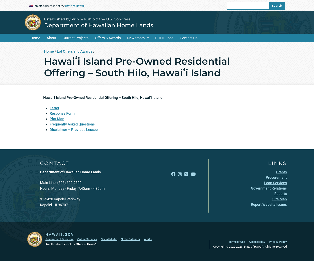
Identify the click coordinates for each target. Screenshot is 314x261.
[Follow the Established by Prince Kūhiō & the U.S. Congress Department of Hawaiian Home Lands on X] (186, 174)
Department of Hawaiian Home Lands (98, 25)
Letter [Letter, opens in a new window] (54, 108)
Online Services (87, 239)
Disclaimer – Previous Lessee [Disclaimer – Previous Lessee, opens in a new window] (74, 129)
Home (35, 38)
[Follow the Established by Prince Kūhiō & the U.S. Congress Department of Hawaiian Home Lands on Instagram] (180, 174)
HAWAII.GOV (59, 234)
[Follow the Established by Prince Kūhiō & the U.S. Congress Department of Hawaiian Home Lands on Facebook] (173, 174)
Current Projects (76, 38)
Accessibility (257, 241)
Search (277, 5)
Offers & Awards (108, 38)
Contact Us (188, 38)
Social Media (109, 239)
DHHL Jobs (164, 38)
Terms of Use (236, 241)
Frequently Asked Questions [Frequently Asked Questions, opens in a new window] (72, 124)
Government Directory (59, 239)
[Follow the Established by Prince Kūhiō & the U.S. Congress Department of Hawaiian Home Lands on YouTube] (193, 174)
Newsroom (136, 38)
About (51, 38)
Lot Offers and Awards (74, 51)
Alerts (148, 239)
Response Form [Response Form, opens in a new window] (62, 113)
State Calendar (130, 239)
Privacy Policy (278, 241)
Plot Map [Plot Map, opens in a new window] (57, 119)
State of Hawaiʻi (75, 6)
